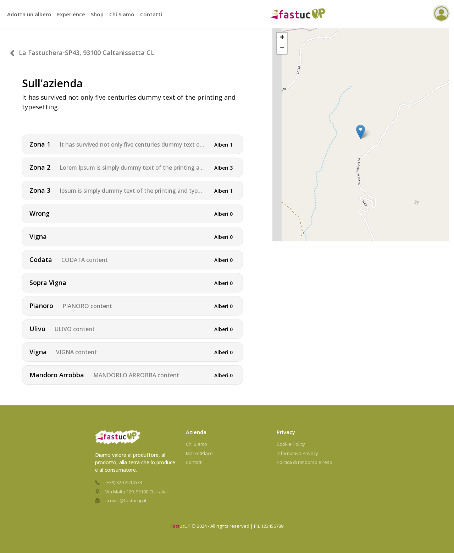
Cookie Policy (291, 444)
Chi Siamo (121, 14)
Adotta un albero (29, 14)
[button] (360, 120)
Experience (71, 14)
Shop (97, 14)
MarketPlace (199, 453)
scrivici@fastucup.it (125, 500)
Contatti (151, 14)
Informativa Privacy (297, 453)
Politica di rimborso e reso (304, 462)
